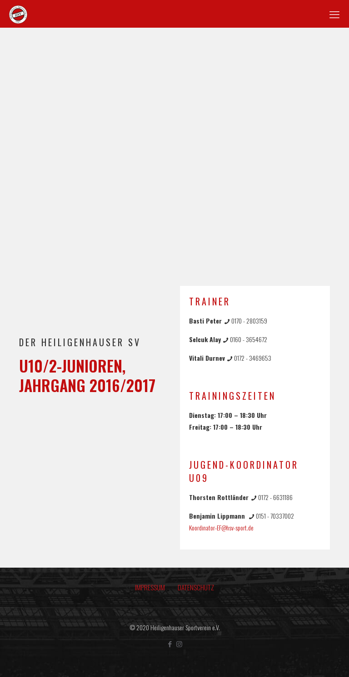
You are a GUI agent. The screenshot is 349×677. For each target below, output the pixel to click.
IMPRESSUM (150, 587)
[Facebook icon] (169, 643)
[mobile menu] (334, 13)
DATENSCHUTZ (196, 587)
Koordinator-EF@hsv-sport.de (221, 527)
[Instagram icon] (179, 643)
